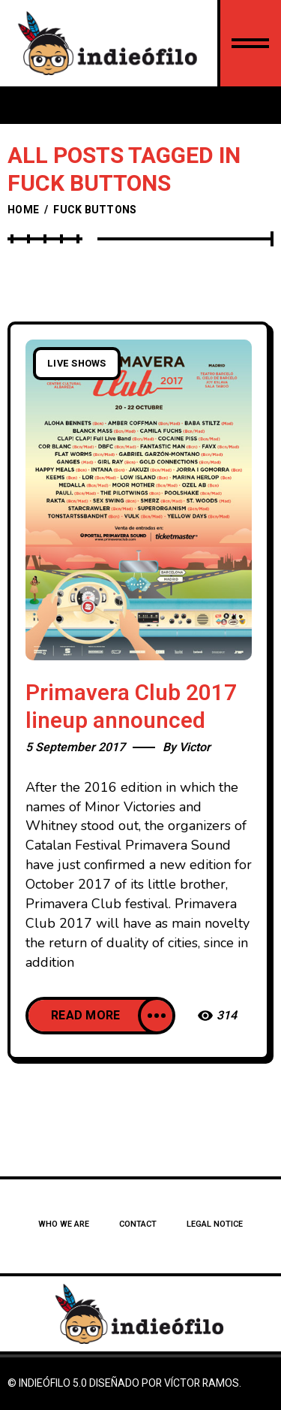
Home (23, 210)
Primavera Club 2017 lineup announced (131, 707)
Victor (195, 747)
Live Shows (76, 363)
